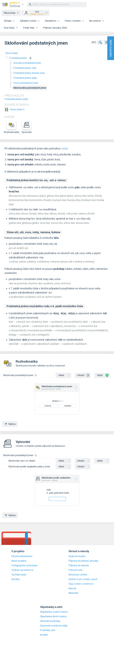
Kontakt (44, 635)
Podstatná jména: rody (24, 68)
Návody (72, 588)
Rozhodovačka (11, 127)
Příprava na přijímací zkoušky (83, 561)
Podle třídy (28, 27)
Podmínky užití (47, 630)
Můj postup (9, 12)
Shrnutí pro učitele (77, 574)
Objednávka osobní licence (54, 612)
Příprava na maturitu (78, 565)
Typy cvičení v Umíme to (81, 584)
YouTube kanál (18, 574)
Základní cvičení (28, 20)
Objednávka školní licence (53, 616)
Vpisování (27, 127)
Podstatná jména (18, 58)
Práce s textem (73, 20)
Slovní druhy (11, 53)
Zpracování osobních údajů (54, 625)
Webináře (73, 593)
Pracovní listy (75, 570)
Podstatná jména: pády (25, 77)
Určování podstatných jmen (27, 63)
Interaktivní (50, 20)
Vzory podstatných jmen (25, 83)
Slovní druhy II (17, 109)
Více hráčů (9, 27)
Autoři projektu (18, 561)
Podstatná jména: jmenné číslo (29, 73)
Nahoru (10, 424)
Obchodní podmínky (50, 621)
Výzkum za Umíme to (22, 570)
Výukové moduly (77, 556)
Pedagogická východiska (24, 565)
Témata (7, 20)
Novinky (15, 579)
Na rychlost (95, 20)
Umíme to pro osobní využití (82, 579)
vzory (64, 148)
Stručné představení (21, 556)
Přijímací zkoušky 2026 (55, 27)
